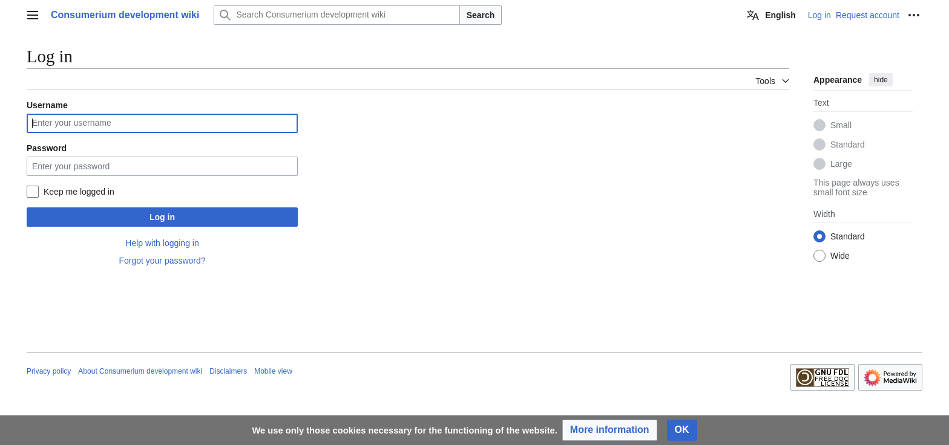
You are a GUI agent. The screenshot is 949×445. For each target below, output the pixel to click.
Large (841, 164)
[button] (609, 430)
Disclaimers (228, 371)
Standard (847, 144)
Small (841, 125)
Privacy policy (49, 371)
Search (481, 15)
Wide (840, 256)
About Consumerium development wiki (140, 371)
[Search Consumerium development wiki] (336, 15)
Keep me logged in (79, 192)
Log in (162, 217)
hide (881, 80)
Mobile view (273, 371)
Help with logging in (162, 243)
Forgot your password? (162, 260)
